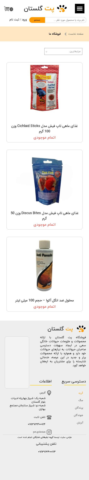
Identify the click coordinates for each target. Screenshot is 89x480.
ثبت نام (14, 20)
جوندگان (78, 415)
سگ (81, 400)
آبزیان (80, 423)
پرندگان (79, 408)
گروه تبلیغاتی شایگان (43, 437)
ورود (24, 20)
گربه (81, 393)
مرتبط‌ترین (75, 51)
